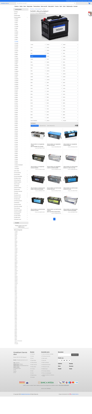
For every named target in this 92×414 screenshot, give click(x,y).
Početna (17, 6)
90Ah (16, 159)
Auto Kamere (17, 172)
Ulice (59, 366)
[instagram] (62, 360)
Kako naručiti (44, 6)
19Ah (16, 69)
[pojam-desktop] (44, 3)
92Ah (16, 161)
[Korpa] (89, 3)
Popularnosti (34, 125)
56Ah (16, 121)
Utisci (64, 6)
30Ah (16, 95)
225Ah (16, 80)
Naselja (71, 363)
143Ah (16, 45)
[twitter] (69, 360)
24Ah (16, 90)
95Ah (16, 163)
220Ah (16, 78)
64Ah (16, 131)
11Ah (16, 30)
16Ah (16, 56)
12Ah (16, 35)
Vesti (60, 6)
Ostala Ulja (17, 198)
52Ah (16, 114)
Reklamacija (70, 6)
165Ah (16, 54)
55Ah (16, 119)
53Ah (16, 116)
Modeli (59, 368)
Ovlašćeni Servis (5, 3)
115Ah (16, 28)
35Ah (16, 97)
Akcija (21, 6)
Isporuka (44, 360)
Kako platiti (51, 6)
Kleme (16, 166)
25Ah (16, 91)
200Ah (16, 71)
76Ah (16, 146)
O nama (57, 6)
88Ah (16, 157)
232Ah (16, 84)
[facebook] (59, 360)
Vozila (70, 368)
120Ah (16, 32)
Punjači (17, 168)
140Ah (16, 41)
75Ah (16, 144)
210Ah (16, 75)
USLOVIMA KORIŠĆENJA (64, 385)
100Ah (16, 18)
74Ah (16, 142)
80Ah (16, 149)
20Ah (16, 73)
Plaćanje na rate (45, 366)
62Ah (16, 127)
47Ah (16, 110)
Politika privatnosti (46, 356)
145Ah (16, 47)
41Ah (16, 103)
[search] (74, 3)
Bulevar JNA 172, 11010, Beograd (19, 357)
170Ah (16, 58)
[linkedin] (67, 360)
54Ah (16, 118)
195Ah (16, 67)
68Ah (16, 134)
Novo (24, 6)
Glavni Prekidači (19, 164)
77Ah (16, 148)
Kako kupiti (44, 358)
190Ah (16, 65)
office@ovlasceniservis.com (22, 360)
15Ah (16, 52)
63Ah (16, 129)
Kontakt (75, 6)
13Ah (16, 39)
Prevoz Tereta (17, 204)
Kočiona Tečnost (18, 191)
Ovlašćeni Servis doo (20, 353)
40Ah (16, 101)
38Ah (16, 99)
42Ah (16, 105)
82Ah (16, 151)
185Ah (16, 62)
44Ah (16, 106)
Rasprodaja (29, 6)
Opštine (60, 363)
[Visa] (26, 382)
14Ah (16, 48)
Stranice (71, 366)
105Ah (16, 20)
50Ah (16, 112)
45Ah (16, 108)
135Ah (16, 37)
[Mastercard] (22, 382)
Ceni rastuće (42, 125)
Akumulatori (38, 9)
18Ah (16, 63)
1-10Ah (16, 26)
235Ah (16, 86)
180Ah (16, 60)
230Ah (16, 82)
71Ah (16, 138)
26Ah (16, 93)
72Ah (16, 140)
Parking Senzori (18, 200)
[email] (65, 355)
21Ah (16, 76)
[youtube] (64, 360)
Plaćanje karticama (46, 364)
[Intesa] (46, 382)
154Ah (16, 50)
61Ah (16, 125)
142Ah (16, 43)
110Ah (16, 24)
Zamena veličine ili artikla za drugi (48, 375)
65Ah (16, 133)
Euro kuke (16, 183)
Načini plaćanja (45, 362)
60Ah (16, 123)
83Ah (16, 153)
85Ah (16, 155)
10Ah (16, 22)
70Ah (16, 136)
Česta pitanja (36, 6)
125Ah (16, 33)
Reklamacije (44, 368)
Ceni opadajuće (51, 125)
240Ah (16, 88)
